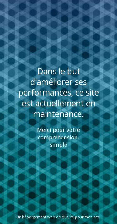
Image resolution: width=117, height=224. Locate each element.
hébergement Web (38, 217)
